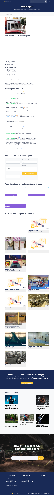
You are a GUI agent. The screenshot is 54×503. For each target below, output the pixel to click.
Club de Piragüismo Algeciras (12, 326)
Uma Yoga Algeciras (9, 346)
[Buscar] (46, 1)
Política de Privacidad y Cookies (27, 481)
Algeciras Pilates (9, 308)
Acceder (11, 480)
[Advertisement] (38, 25)
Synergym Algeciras (10, 365)
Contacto (42, 478)
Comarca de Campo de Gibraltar (31, 13)
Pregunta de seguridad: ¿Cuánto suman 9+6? (12, 173)
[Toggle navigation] (49, 1)
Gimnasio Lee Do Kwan (33, 289)
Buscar (41, 458)
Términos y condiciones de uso (27, 478)
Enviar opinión (29, 174)
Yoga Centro (8, 251)
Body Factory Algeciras (33, 308)
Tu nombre (8, 159)
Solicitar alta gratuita (27, 383)
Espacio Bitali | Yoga (9, 269)
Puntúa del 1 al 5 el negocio (28, 159)
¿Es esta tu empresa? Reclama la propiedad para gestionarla (27, 9)
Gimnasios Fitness (9, 13)
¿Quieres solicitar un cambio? (11, 37)
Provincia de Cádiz (18, 13)
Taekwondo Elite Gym (33, 230)
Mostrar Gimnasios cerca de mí (27, 461)
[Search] (37, 1)
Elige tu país (15, 493)
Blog (11, 482)
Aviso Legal (27, 480)
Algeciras (43, 13)
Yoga (29, 251)
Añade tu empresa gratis (11, 481)
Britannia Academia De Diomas (12, 289)
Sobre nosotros (11, 478)
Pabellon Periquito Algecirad (35, 346)
